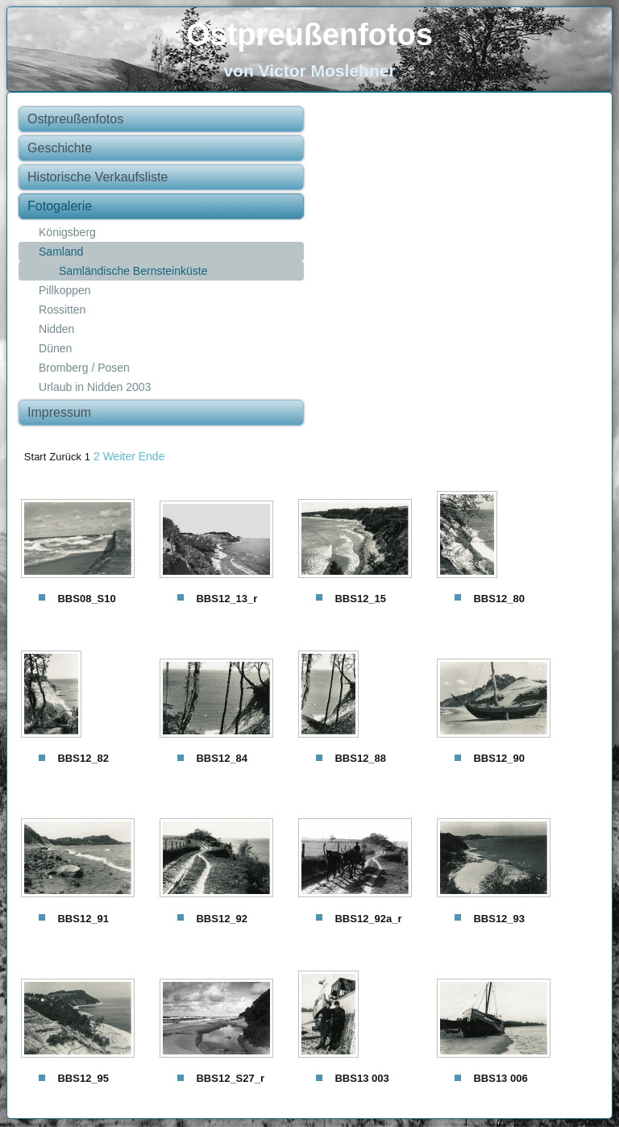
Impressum (59, 412)
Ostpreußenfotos (309, 35)
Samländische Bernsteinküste (133, 270)
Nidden (56, 328)
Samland (61, 251)
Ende (152, 456)
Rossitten (62, 309)
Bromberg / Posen (84, 367)
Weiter (119, 456)
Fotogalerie (59, 206)
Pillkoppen (65, 290)
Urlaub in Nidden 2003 (95, 387)
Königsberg (67, 232)
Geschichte (59, 148)
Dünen (55, 348)
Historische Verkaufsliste (97, 177)
